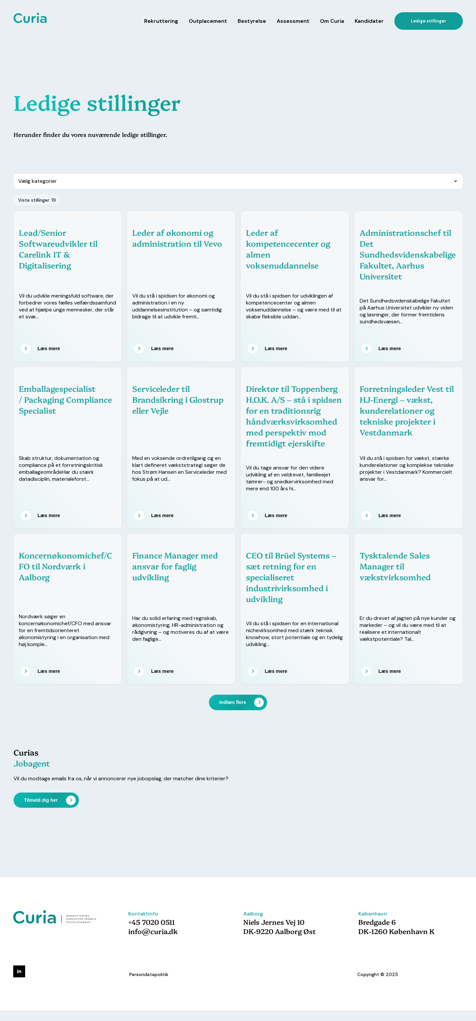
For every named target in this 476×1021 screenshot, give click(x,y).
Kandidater (369, 21)
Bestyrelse (252, 21)
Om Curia (332, 21)
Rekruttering (161, 21)
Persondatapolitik (148, 974)
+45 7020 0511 (151, 921)
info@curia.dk (153, 931)
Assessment (293, 21)
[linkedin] (19, 971)
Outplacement (208, 21)
